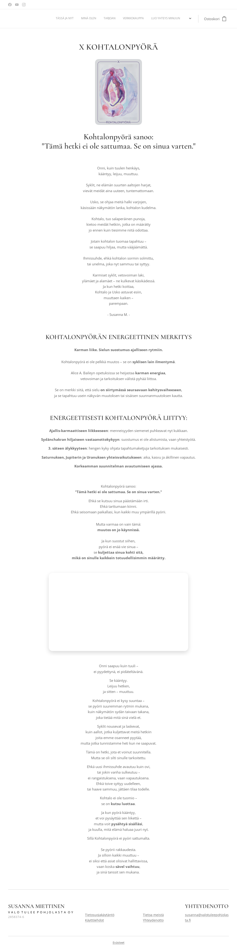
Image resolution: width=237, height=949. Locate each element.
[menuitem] (153, 19)
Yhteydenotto (153, 920)
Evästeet (119, 942)
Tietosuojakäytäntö (99, 915)
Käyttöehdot (94, 920)
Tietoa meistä (153, 915)
